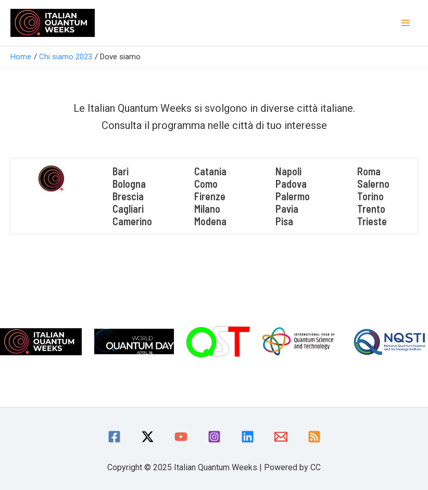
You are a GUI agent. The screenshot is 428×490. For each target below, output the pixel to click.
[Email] (280, 436)
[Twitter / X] (147, 436)
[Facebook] (114, 436)
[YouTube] (181, 436)
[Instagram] (214, 436)
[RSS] (314, 436)
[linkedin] (247, 436)
